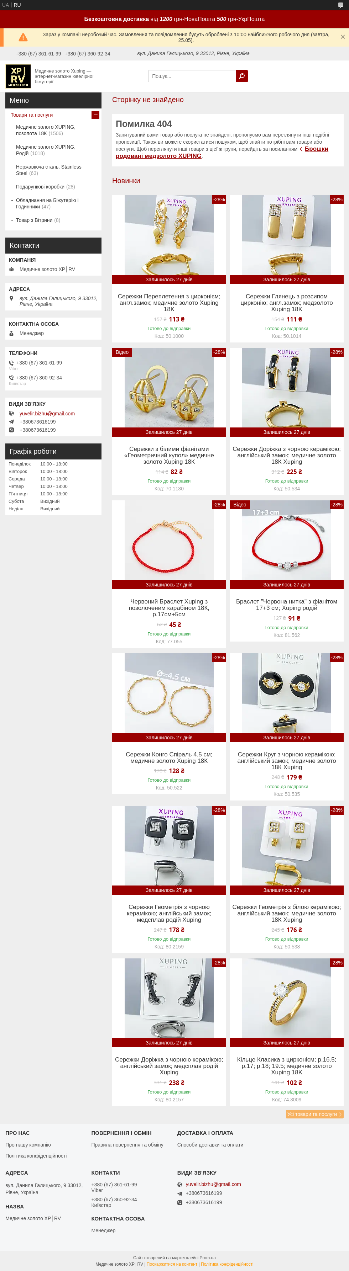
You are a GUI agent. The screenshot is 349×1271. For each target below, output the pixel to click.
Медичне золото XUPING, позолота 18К (45, 130)
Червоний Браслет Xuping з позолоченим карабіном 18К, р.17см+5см (169, 608)
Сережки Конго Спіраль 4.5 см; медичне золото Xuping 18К (169, 757)
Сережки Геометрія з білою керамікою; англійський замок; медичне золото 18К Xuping (287, 913)
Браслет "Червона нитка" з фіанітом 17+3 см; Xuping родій (286, 605)
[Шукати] (242, 76)
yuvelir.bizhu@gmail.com (47, 413)
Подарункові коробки (40, 187)
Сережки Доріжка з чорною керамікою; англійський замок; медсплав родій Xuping (169, 1066)
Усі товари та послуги (312, 1114)
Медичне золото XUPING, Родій (45, 150)
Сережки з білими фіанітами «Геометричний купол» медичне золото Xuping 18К (169, 455)
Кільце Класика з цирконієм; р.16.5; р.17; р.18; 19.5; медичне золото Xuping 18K (287, 1066)
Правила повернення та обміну (127, 1145)
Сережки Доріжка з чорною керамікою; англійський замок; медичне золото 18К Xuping (287, 455)
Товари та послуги (32, 115)
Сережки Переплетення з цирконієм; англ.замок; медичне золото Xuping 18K (169, 303)
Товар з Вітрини (34, 220)
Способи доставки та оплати (210, 1145)
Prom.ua (208, 1257)
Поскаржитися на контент (172, 1264)
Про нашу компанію (28, 1145)
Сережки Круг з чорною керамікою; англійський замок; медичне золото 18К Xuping (287, 761)
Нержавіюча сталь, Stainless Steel (49, 170)
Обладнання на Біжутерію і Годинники (47, 203)
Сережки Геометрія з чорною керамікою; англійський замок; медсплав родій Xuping (169, 913)
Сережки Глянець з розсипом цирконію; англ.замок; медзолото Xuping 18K (286, 303)
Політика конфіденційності (36, 1156)
